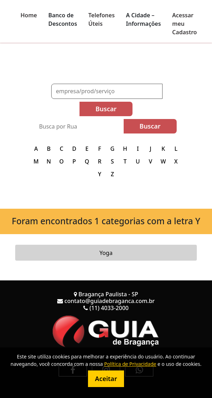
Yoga (106, 253)
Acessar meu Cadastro (184, 23)
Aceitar (106, 378)
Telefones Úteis (101, 19)
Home (28, 15)
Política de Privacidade (130, 364)
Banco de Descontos (62, 19)
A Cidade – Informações (143, 19)
